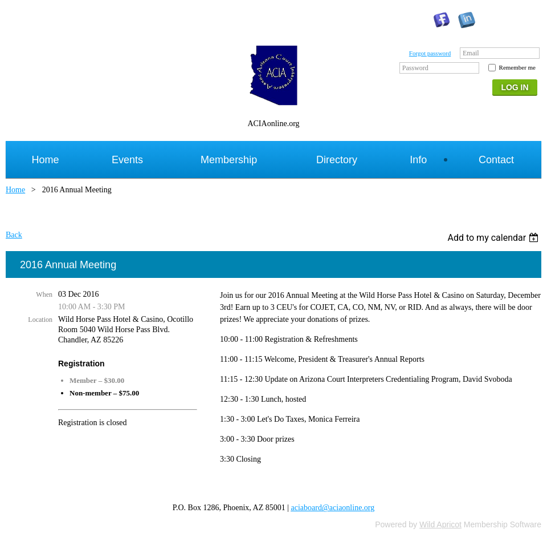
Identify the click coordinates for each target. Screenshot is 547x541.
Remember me (517, 67)
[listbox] (494, 238)
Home (15, 189)
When (44, 294)
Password (415, 68)
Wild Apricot (440, 524)
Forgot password (430, 53)
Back (14, 235)
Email (471, 53)
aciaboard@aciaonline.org (333, 507)
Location (40, 320)
